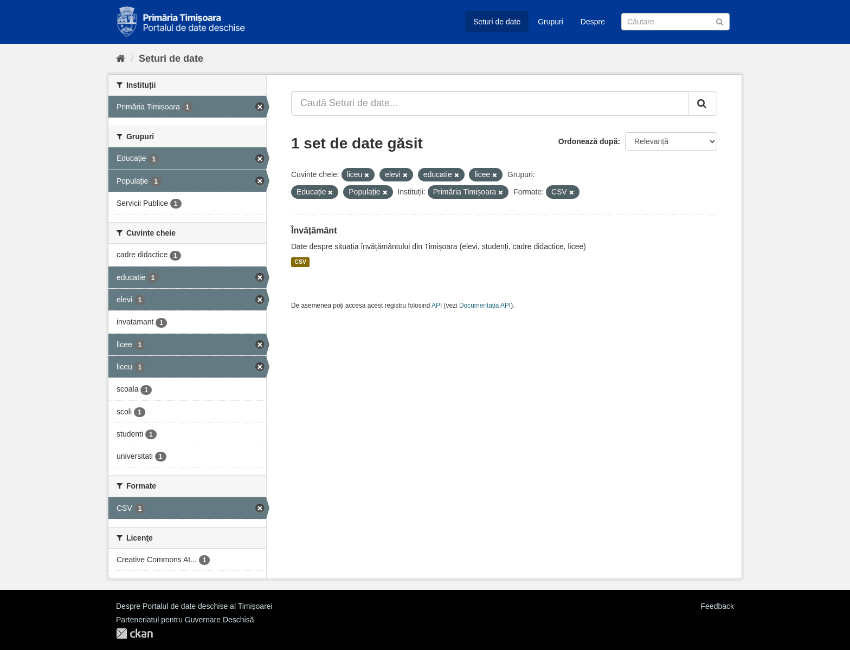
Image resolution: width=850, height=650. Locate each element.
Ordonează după (588, 141)
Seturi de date (496, 21)
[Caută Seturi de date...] (489, 103)
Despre (593, 21)
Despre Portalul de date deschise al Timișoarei (194, 606)
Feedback (717, 606)
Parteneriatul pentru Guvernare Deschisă (185, 619)
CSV (300, 262)
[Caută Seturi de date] (675, 21)
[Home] (120, 58)
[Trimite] (719, 20)
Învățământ (314, 230)
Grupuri (550, 21)
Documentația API (485, 305)
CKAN (134, 633)
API (437, 305)
